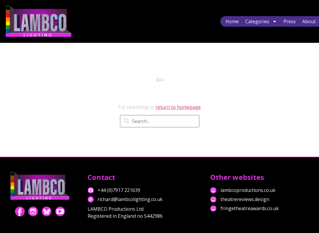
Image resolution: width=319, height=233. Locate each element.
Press (289, 21)
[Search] (126, 121)
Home (232, 21)
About (309, 21)
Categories (261, 21)
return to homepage (178, 107)
